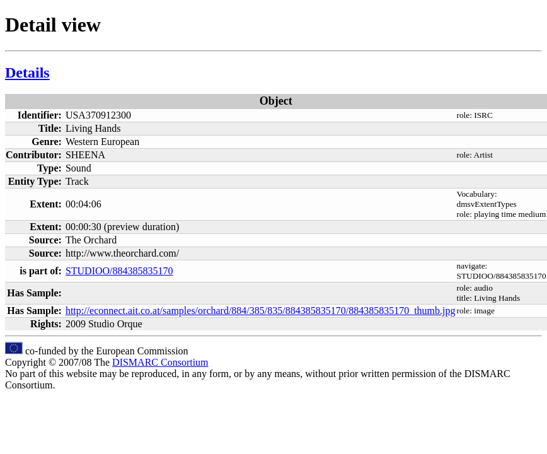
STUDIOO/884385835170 (119, 270)
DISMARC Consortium (160, 362)
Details (27, 72)
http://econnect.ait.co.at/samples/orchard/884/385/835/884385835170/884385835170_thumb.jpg (261, 310)
